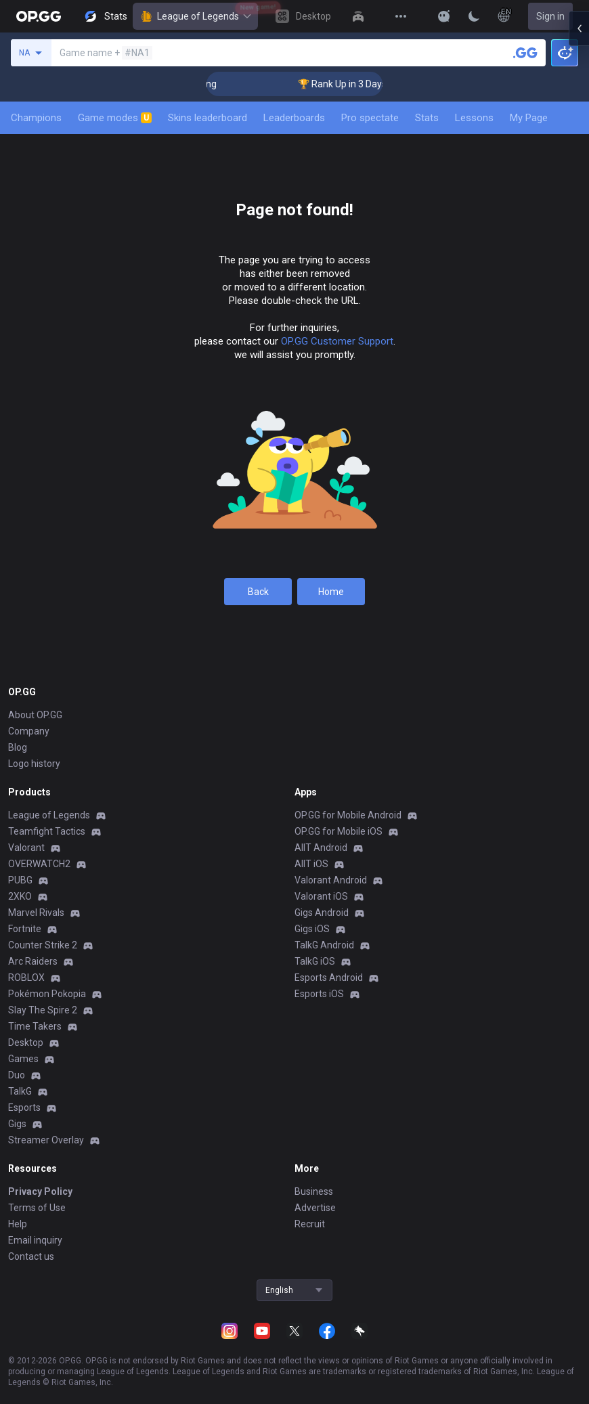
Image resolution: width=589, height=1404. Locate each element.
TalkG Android (324, 945)
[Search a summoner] (525, 52)
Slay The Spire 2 (42, 1010)
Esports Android (328, 977)
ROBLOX (26, 977)
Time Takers (35, 1026)
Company (28, 731)
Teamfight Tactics (46, 831)
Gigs (17, 1123)
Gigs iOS (312, 928)
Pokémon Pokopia (47, 993)
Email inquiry (35, 1240)
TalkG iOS (314, 961)
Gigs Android (321, 912)
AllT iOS (311, 863)
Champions (36, 118)
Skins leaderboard (207, 118)
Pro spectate (370, 118)
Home (331, 591)
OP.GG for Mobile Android (347, 815)
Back (258, 591)
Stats (427, 118)
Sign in (550, 16)
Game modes (115, 118)
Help (17, 1224)
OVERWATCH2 (39, 863)
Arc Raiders (33, 961)
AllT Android (320, 847)
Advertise (315, 1207)
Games (23, 1058)
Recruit (309, 1224)
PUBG (20, 880)
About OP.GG (35, 714)
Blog (17, 747)
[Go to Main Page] (38, 16)
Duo (16, 1075)
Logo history (34, 763)
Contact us (31, 1256)
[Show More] (444, 16)
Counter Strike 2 (42, 945)
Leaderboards (294, 118)
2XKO (20, 896)
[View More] (400, 16)
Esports (24, 1107)
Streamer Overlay (46, 1140)
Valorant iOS (321, 896)
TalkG (20, 1091)
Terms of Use (37, 1207)
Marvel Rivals (36, 912)
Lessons (474, 118)
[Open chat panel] (579, 243)
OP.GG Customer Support (337, 341)
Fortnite (24, 928)
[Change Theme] (473, 16)
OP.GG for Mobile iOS (338, 831)
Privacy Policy (40, 1191)
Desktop (25, 1042)
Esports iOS (319, 993)
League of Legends (195, 16)
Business (313, 1191)
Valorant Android (330, 880)
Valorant (26, 847)
